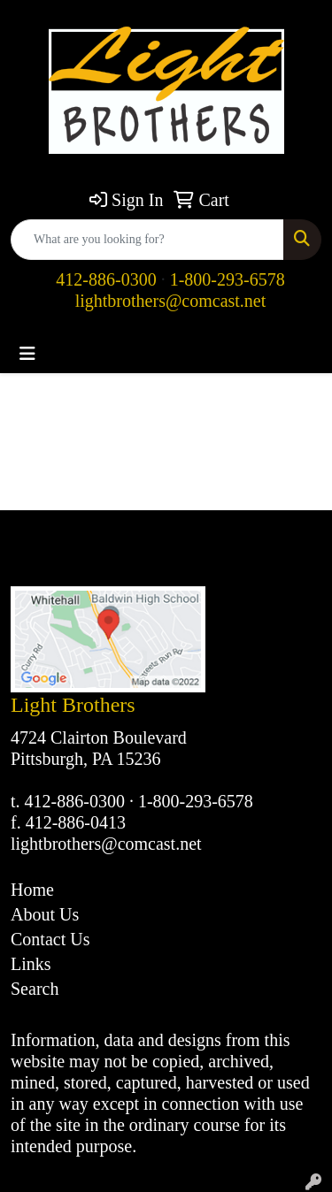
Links (31, 964)
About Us (45, 914)
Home (32, 889)
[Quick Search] (147, 239)
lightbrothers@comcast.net (170, 300)
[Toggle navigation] (27, 353)
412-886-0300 (106, 279)
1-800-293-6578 (227, 279)
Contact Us (50, 939)
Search (34, 988)
